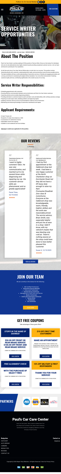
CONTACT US (5, 453)
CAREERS (4, 446)
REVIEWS (4, 451)
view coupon (15, 356)
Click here (3, 129)
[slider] (30, 144)
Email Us (57, 441)
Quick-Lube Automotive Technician (31, 296)
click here (30, 307)
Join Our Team (21, 52)
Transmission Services (15, 158)
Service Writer (31, 298)
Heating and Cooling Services (43, 158)
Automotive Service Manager (31, 288)
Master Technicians (31, 295)
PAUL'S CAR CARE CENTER (9, 52)
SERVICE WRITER (30, 52)
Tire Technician (31, 301)
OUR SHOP (4, 441)
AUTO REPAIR (5, 443)
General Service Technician (31, 291)
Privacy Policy (50, 461)
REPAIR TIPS (5, 448)
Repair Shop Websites (23, 461)
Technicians (31, 299)
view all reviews (30, 262)
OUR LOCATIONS (53, 9)
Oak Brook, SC (42, 160)
